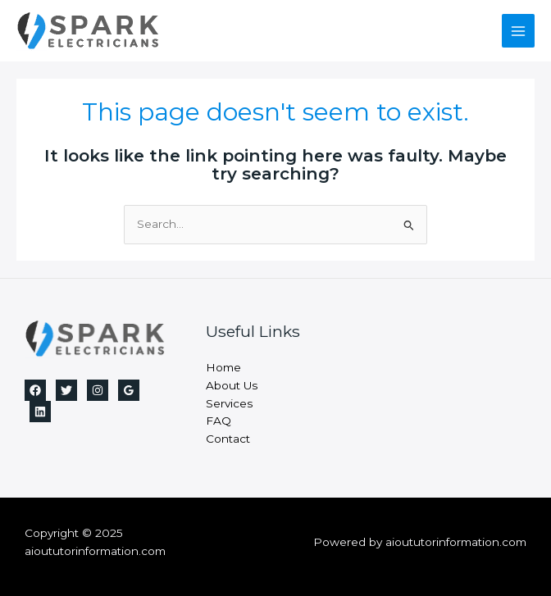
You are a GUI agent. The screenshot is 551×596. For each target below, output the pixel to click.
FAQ (218, 420)
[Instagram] (97, 390)
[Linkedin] (40, 411)
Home (223, 367)
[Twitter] (66, 390)
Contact (228, 438)
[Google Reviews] (128, 390)
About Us (231, 385)
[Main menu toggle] (518, 31)
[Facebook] (35, 390)
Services (229, 403)
